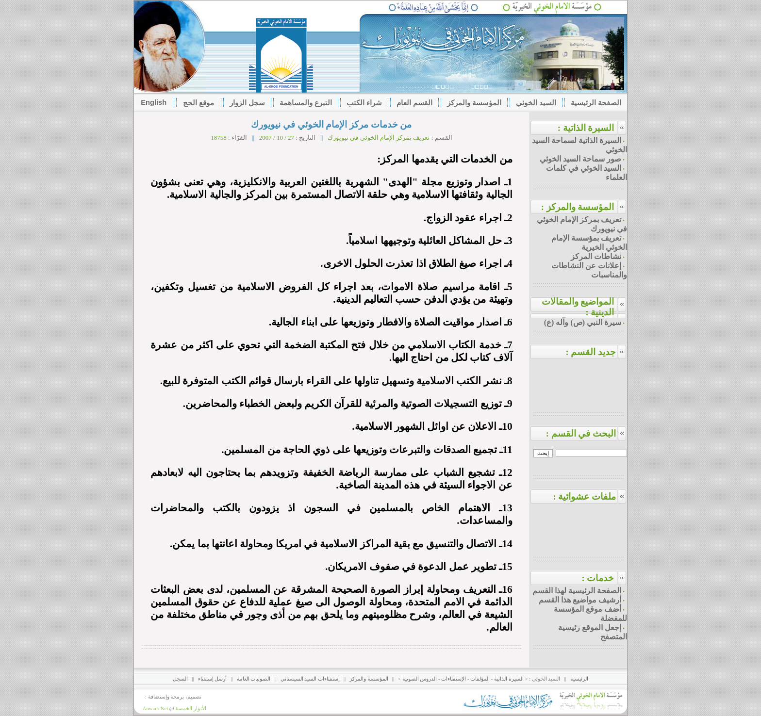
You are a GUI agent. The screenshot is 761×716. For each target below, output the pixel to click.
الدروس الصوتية (419, 679)
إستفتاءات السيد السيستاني (310, 679)
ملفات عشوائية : (590, 496)
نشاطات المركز (596, 256)
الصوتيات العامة (254, 679)
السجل (180, 679)
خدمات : (597, 578)
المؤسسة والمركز (368, 679)
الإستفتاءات (453, 679)
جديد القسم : (596, 352)
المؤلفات (480, 679)
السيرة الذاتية (509, 679)
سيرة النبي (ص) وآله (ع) (582, 322)
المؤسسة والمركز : (577, 207)
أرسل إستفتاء (212, 679)
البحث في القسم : (587, 433)
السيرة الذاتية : (586, 128)
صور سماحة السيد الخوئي (580, 159)
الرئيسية (579, 679)
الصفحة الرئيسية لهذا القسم (576, 590)
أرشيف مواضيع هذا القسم (580, 600)
